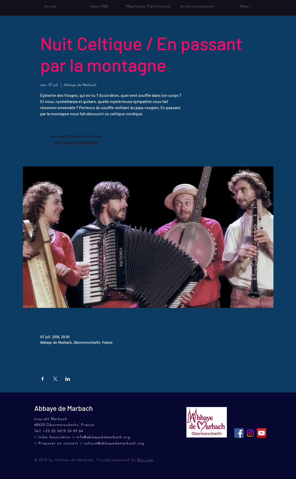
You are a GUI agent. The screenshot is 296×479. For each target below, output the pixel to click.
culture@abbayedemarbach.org (114, 443)
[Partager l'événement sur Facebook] (42, 379)
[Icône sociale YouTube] (261, 433)
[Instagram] (250, 433)
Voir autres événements (76, 142)
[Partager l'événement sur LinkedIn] (67, 379)
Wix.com (145, 459)
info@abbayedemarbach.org (103, 437)
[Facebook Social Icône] (239, 433)
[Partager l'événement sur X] (55, 379)
